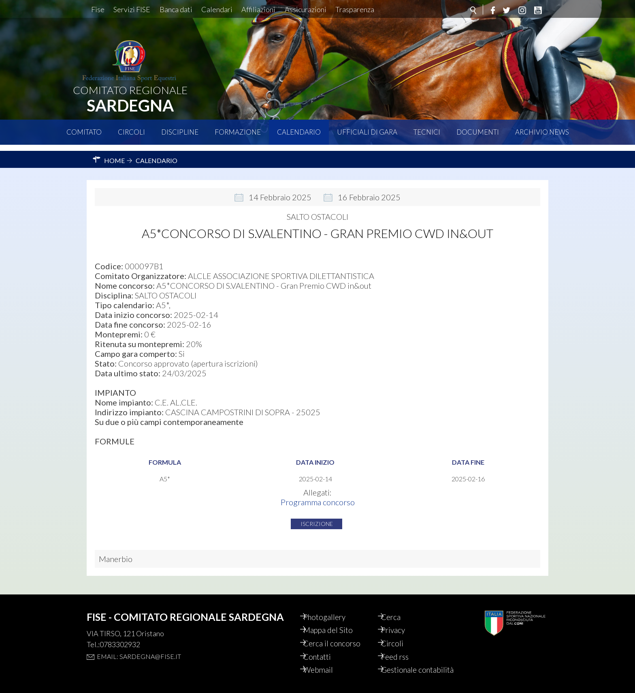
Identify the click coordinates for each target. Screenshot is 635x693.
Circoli (131, 132)
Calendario (299, 132)
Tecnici (426, 132)
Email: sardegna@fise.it (139, 644)
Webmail (325, 660)
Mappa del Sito (335, 619)
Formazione (238, 132)
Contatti (324, 646)
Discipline (179, 132)
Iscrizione (316, 517)
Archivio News (542, 132)
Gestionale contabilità (406, 665)
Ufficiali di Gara (367, 132)
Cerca (398, 605)
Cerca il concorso (340, 632)
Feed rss (402, 646)
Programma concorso (318, 496)
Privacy (400, 619)
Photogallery (332, 605)
